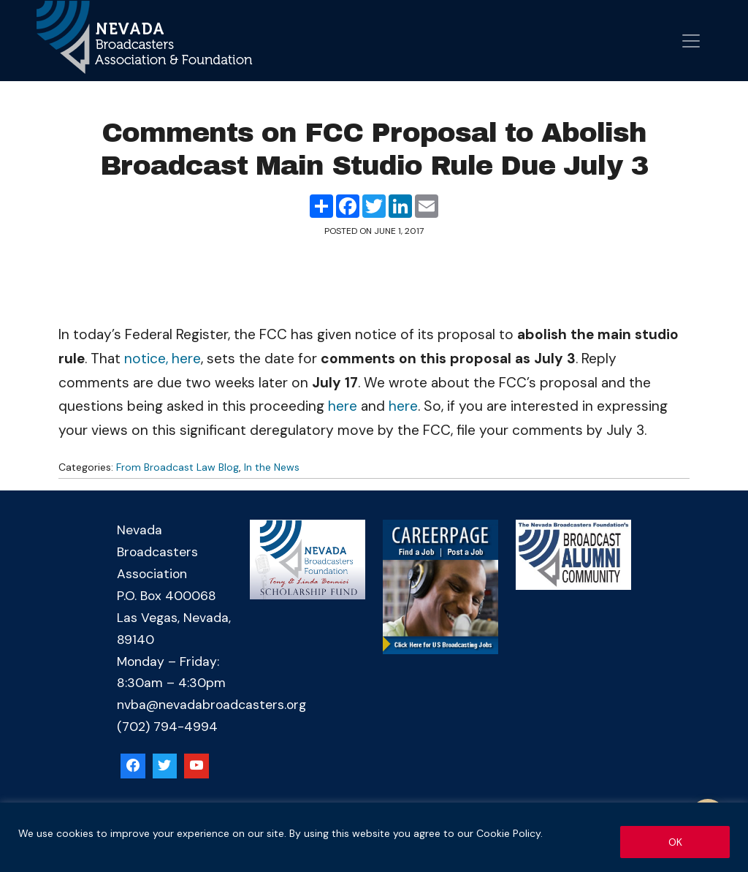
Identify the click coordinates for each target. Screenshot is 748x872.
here (342, 406)
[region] (374, 837)
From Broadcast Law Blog (177, 467)
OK (675, 842)
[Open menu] (691, 41)
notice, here (162, 358)
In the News (271, 467)
